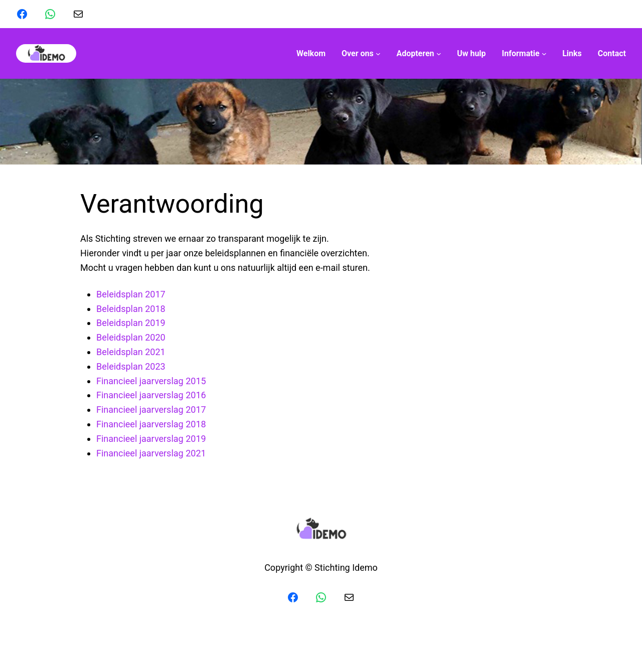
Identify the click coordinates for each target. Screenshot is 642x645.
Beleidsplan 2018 (131, 308)
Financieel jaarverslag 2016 (151, 395)
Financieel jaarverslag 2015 (151, 381)
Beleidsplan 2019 (131, 322)
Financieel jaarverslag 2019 (151, 438)
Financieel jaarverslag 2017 (151, 409)
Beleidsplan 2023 (131, 366)
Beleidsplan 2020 (131, 337)
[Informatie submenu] (524, 54)
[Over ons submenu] (361, 54)
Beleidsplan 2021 (131, 352)
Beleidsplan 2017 (131, 294)
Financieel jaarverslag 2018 (151, 424)
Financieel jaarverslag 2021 (151, 453)
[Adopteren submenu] (418, 54)
